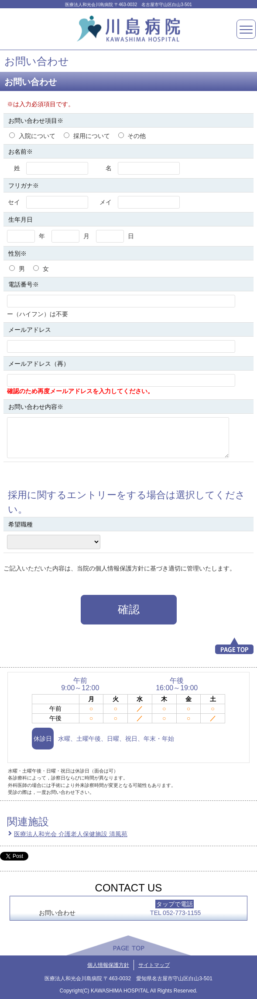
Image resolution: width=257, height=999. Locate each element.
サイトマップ (154, 965)
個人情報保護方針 (108, 965)
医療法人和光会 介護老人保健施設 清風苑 (70, 833)
